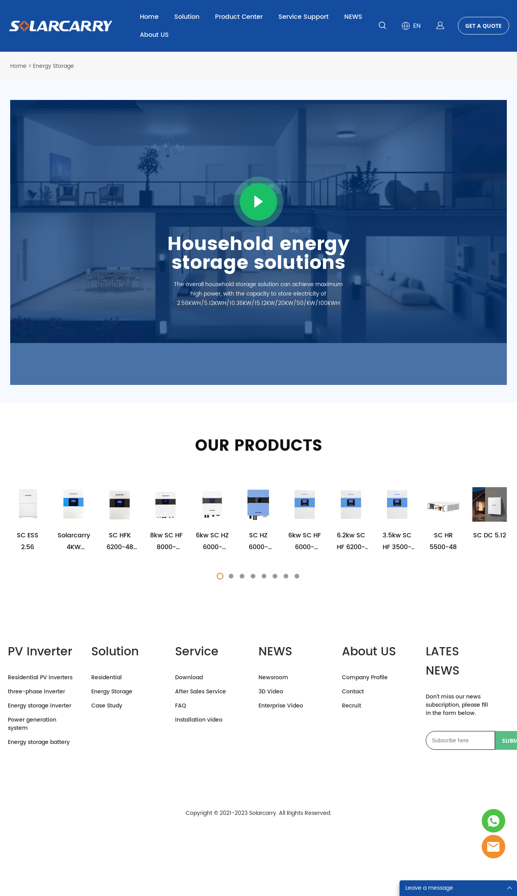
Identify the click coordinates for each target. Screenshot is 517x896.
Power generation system (32, 804)
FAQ (180, 786)
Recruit (351, 786)
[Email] (460, 821)
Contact (353, 772)
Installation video (198, 800)
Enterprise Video (280, 786)
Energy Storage (111, 772)
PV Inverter (40, 732)
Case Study (106, 786)
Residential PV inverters (40, 758)
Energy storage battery (39, 822)
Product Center (239, 17)
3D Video (270, 772)
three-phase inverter (36, 772)
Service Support (303, 17)
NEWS (353, 17)
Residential (106, 758)
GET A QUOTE (483, 25)
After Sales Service (200, 772)
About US (154, 35)
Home (149, 17)
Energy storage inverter (39, 786)
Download (189, 758)
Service (197, 732)
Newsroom (273, 758)
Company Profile (365, 758)
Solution (186, 17)
